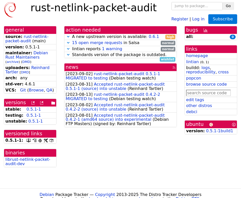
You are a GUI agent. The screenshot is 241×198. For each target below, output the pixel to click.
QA (49, 90)
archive (13, 62)
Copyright (105, 194)
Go (228, 6)
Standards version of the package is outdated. (121, 55)
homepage (197, 55)
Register (179, 18)
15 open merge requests (97, 42)
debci (191, 111)
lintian (192, 61)
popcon (193, 78)
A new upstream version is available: (121, 37)
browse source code (206, 84)
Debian (47, 194)
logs (205, 67)
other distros (199, 105)
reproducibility (200, 72)
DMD (26, 62)
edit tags (195, 99)
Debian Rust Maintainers (26, 55)
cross (223, 72)
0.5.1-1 (34, 109)
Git (23, 90)
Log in (198, 18)
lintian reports (121, 49)
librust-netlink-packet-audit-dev (27, 161)
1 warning (112, 48)
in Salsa (121, 43)
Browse (36, 90)
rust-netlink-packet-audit (27, 38)
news (72, 67)
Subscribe (223, 19)
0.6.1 (154, 36)
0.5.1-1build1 (219, 130)
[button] (68, 36)
